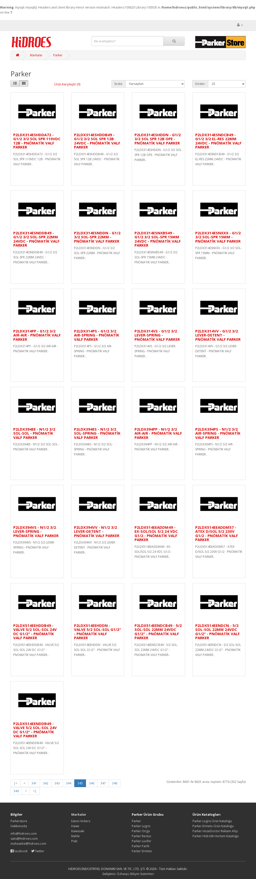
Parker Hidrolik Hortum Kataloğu (215, 836)
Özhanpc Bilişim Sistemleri (135, 874)
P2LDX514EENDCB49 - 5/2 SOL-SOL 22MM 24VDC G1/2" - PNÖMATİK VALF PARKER (158, 631)
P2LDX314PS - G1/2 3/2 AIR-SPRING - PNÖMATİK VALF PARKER (96, 335)
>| (34, 791)
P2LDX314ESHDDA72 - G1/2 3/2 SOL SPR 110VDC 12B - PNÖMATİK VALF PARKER (36, 141)
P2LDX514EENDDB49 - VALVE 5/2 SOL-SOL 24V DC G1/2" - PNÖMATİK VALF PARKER (35, 730)
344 (68, 783)
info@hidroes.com (23, 833)
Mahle (75, 836)
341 (34, 783)
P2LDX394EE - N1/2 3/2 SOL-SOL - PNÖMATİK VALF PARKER (34, 433)
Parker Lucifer (141, 841)
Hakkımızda (18, 826)
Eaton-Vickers (80, 821)
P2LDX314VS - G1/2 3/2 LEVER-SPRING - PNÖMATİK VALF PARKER (157, 335)
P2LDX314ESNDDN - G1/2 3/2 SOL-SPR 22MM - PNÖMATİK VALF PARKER (97, 237)
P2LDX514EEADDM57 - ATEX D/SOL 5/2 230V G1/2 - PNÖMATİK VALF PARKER (216, 533)
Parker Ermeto (142, 851)
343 (57, 783)
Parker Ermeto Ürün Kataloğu (213, 826)
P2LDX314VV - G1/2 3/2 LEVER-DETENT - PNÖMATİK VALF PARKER (217, 335)
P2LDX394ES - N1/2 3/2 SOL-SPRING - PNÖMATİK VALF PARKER (97, 433)
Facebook (19, 851)
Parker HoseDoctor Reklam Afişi (215, 831)
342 (45, 783)
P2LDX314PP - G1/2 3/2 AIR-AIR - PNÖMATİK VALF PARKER (37, 335)
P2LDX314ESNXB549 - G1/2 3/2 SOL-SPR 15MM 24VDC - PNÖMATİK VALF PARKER (157, 239)
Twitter (37, 851)
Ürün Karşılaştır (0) (67, 84)
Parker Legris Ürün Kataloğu (212, 821)
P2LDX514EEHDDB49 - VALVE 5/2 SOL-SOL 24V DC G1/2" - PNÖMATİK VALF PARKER (35, 631)
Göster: (200, 84)
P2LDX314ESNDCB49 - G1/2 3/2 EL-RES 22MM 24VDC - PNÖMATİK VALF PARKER (218, 141)
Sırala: (118, 84)
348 (114, 783)
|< (15, 783)
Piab (74, 841)
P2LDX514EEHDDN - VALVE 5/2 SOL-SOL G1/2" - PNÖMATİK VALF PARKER (97, 631)
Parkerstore (18, 821)
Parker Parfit (140, 846)
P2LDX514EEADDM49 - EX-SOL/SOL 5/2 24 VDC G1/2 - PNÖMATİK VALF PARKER (156, 533)
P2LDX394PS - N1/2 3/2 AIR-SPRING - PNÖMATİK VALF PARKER (217, 433)
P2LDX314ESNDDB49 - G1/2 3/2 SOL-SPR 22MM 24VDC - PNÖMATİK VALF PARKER (36, 239)
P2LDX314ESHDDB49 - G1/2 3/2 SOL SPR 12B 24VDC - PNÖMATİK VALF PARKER (97, 141)
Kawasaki (77, 831)
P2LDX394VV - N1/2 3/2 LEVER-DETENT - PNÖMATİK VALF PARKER (96, 531)
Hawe (75, 826)
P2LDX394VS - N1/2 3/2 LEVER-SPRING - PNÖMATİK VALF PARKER (35, 531)
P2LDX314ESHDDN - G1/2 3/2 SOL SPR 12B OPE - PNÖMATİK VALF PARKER (157, 138)
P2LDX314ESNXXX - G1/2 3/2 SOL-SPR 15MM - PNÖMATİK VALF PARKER (218, 237)
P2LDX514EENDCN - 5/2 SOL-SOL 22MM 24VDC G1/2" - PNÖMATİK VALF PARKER (217, 631)
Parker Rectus (141, 836)
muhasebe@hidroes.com (28, 843)
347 (103, 783)
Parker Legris (141, 826)
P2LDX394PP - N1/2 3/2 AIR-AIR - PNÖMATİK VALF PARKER (158, 433)
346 (91, 783)
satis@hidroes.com (24, 838)
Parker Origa (141, 831)
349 (16, 791)
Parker (57, 55)
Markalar (36, 55)
